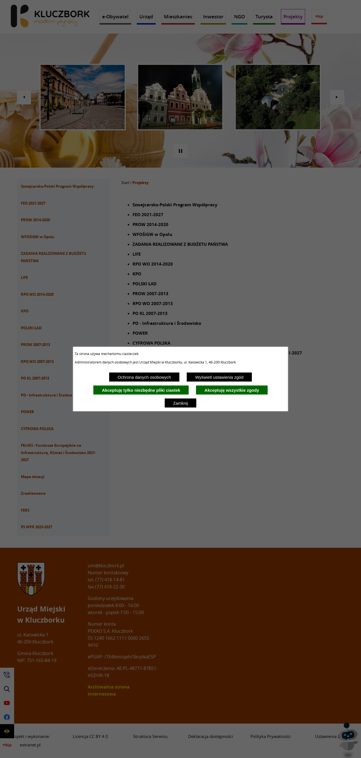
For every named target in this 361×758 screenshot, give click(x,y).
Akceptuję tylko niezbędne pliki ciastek (141, 390)
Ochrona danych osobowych (144, 377)
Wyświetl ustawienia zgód (219, 377)
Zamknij (180, 403)
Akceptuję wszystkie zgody (231, 390)
